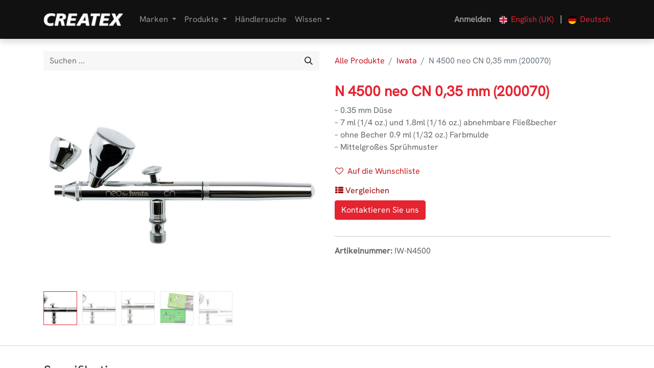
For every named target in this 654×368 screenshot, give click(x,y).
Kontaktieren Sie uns (380, 209)
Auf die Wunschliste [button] (377, 171)
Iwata (406, 60)
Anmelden (472, 19)
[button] (362, 190)
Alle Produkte (360, 60)
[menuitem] (261, 19)
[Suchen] (308, 61)
